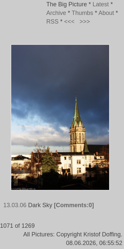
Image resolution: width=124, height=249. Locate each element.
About (106, 13)
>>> (85, 21)
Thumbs (82, 13)
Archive (56, 13)
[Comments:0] (74, 205)
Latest (101, 4)
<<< (69, 21)
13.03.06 (14, 205)
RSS (52, 21)
